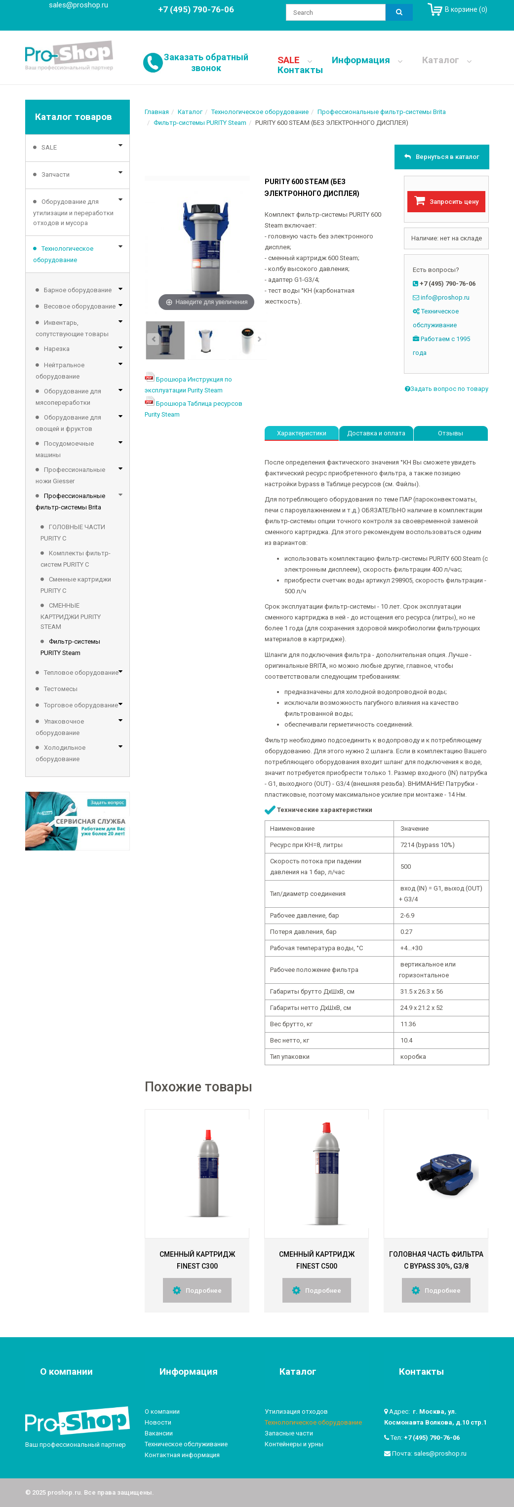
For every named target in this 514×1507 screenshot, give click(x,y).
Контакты (299, 70)
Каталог (447, 60)
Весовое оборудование (80, 306)
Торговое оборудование (81, 705)
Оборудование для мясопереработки (68, 396)
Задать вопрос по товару (446, 388)
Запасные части (289, 1433)
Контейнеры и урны (294, 1444)
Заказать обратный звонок (206, 62)
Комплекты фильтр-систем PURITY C (75, 558)
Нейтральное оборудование (60, 370)
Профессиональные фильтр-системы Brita (70, 501)
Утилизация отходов (296, 1411)
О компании (162, 1411)
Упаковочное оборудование (60, 727)
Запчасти (55, 174)
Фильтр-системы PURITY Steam (70, 647)
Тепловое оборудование (81, 672)
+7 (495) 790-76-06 (432, 1437)
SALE (294, 60)
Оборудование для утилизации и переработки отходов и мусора (73, 212)
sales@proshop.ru (78, 4)
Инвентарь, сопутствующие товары (72, 328)
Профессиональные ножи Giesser (70, 475)
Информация (367, 60)
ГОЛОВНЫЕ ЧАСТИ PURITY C (72, 532)
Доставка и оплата (376, 433)
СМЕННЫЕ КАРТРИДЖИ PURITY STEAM (70, 616)
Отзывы (450, 433)
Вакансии (159, 1433)
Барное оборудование (78, 290)
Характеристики (301, 433)
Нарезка (57, 348)
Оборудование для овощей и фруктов (68, 423)
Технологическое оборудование (63, 254)
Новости (158, 1422)
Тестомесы (61, 689)
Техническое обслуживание (186, 1444)
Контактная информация (182, 1455)
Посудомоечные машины (65, 449)
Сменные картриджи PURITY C (75, 585)
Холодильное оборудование (60, 753)
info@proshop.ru (445, 297)
